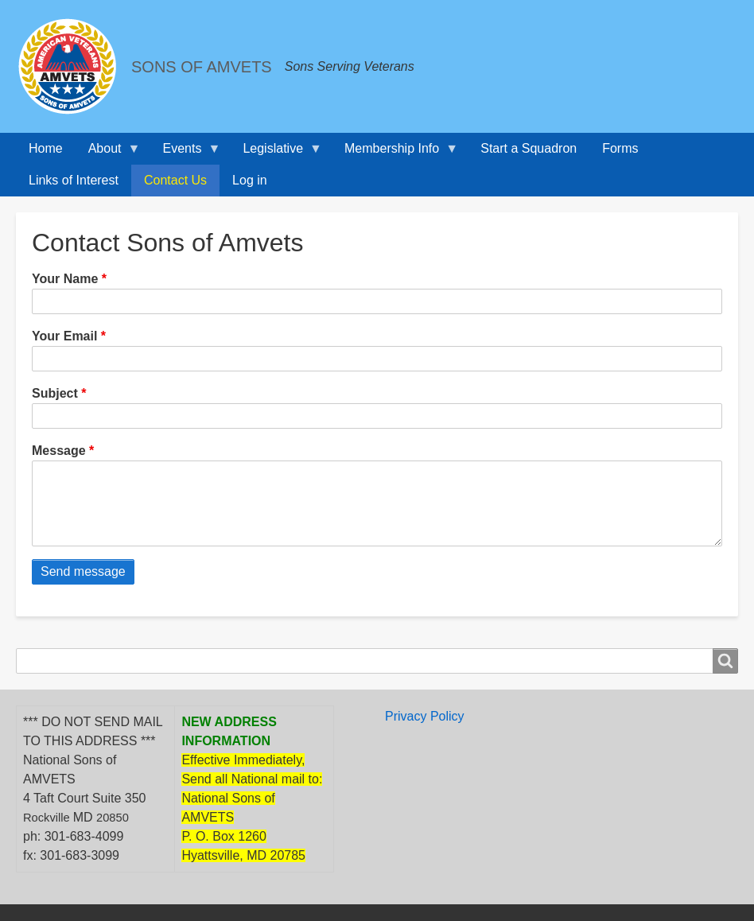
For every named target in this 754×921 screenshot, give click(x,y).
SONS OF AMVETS (201, 67)
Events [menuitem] (185, 153)
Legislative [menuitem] (276, 153)
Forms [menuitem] (620, 148)
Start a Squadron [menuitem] (528, 148)
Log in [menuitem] (249, 180)
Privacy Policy (424, 732)
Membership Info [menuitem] (395, 153)
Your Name (65, 279)
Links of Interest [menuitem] (74, 180)
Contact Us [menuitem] (175, 180)
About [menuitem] (108, 153)
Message (59, 450)
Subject (55, 393)
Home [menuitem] (46, 148)
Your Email (64, 336)
